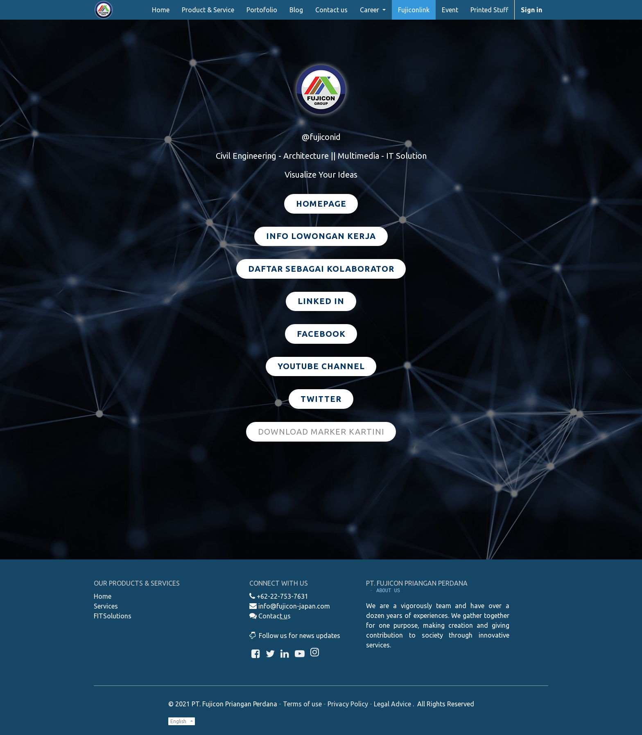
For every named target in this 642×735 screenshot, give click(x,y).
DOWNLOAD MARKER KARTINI (321, 431)
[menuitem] (161, 10)
